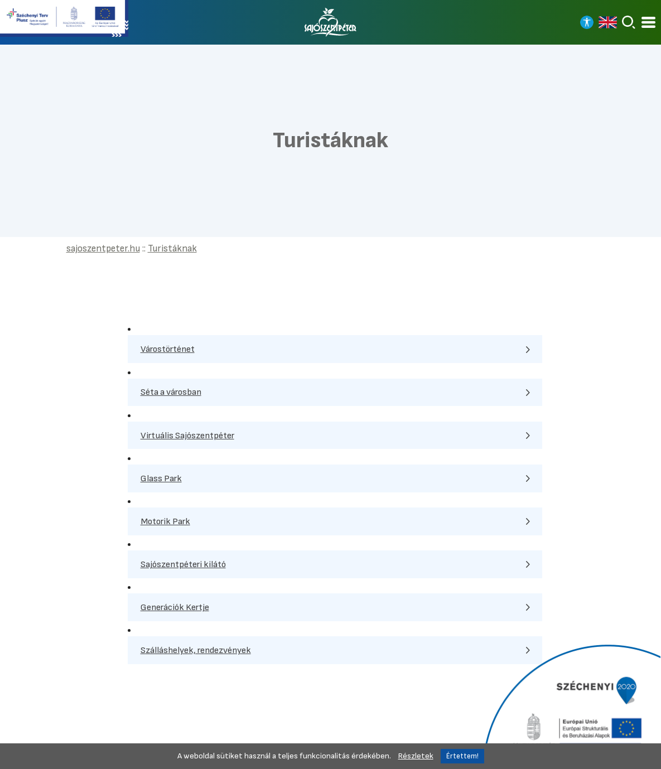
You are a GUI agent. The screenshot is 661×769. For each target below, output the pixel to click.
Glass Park (161, 478)
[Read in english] (608, 22)
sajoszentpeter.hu (103, 248)
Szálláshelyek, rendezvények (196, 650)
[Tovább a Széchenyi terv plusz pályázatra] (64, 19)
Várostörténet (168, 349)
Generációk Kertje (175, 607)
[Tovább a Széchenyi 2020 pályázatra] (570, 705)
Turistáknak (172, 248)
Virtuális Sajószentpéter (187, 435)
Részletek (415, 756)
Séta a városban (171, 392)
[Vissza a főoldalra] (331, 22)
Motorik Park (165, 521)
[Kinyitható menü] (648, 23)
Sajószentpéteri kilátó (183, 564)
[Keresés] (628, 22)
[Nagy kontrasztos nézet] (587, 22)
